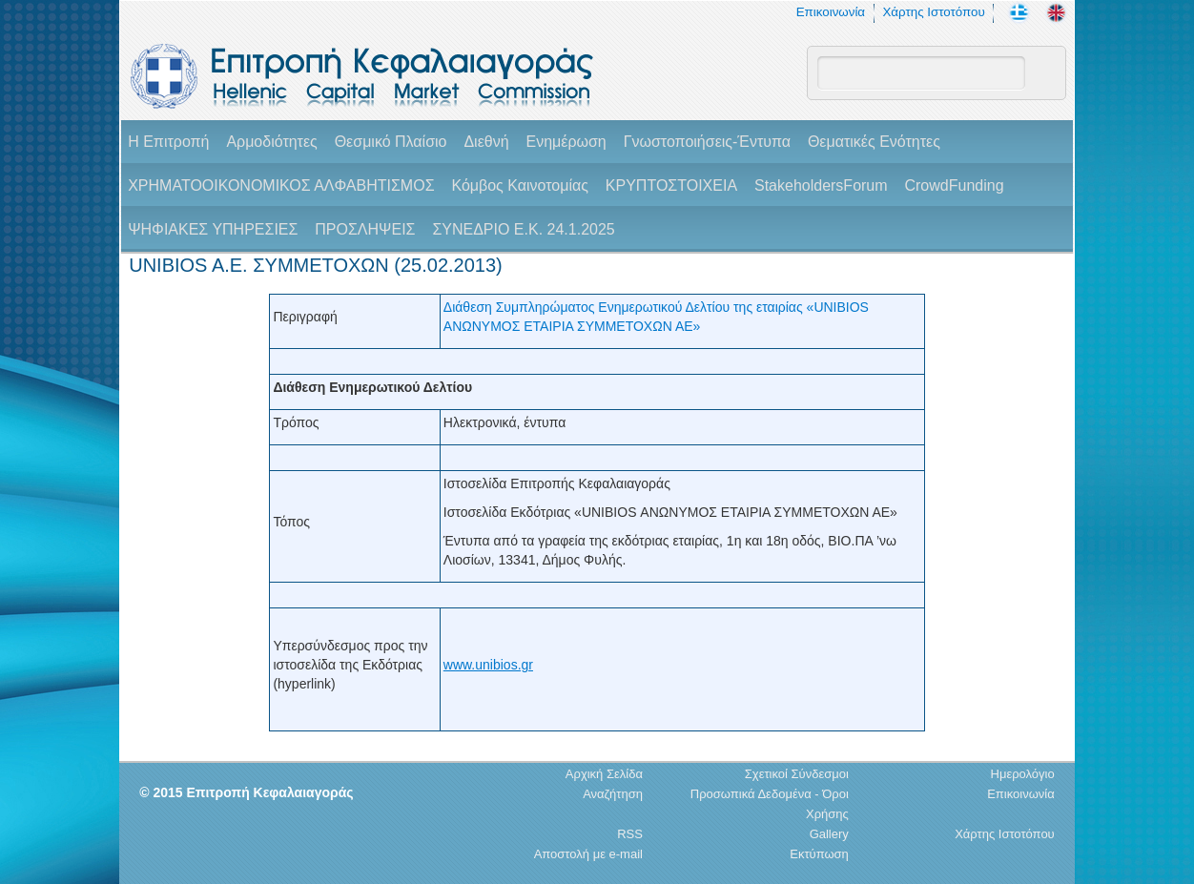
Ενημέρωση (565, 142)
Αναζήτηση (613, 794)
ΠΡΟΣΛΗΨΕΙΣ (365, 229)
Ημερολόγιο (1023, 774)
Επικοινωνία (830, 12)
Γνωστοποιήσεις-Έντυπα (707, 142)
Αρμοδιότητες (271, 142)
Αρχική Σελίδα (604, 774)
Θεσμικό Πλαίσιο (391, 142)
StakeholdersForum (821, 185)
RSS (630, 834)
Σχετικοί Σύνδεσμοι (797, 774)
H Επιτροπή (168, 142)
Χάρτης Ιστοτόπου (933, 12)
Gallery (829, 834)
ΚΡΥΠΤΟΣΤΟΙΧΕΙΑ (671, 185)
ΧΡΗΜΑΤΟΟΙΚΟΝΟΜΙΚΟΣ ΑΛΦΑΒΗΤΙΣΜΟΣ (281, 185)
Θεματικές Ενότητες (874, 142)
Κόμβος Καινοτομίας (519, 185)
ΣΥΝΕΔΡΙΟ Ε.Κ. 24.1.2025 (523, 229)
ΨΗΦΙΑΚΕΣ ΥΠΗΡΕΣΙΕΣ (213, 229)
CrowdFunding (953, 185)
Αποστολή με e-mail (588, 854)
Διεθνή (485, 142)
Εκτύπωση (819, 854)
